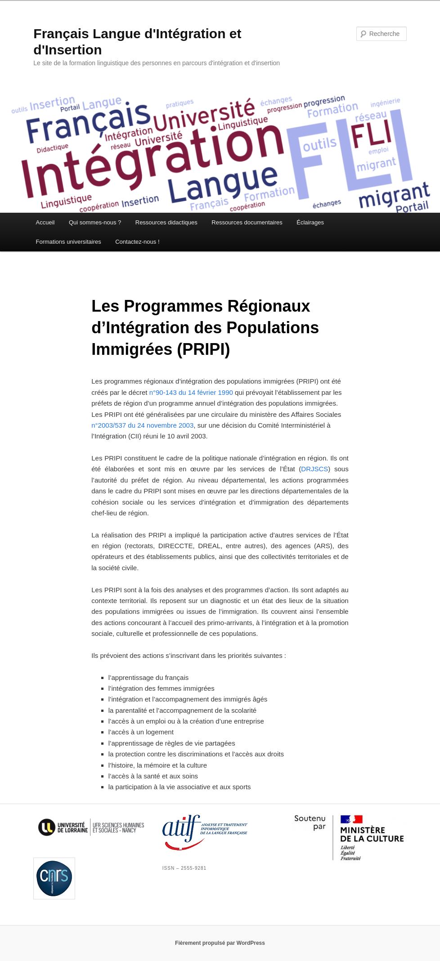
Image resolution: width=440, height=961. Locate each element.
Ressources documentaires (247, 222)
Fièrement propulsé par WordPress (220, 943)
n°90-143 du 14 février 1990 (191, 392)
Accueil (45, 222)
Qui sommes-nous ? (95, 222)
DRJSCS (314, 469)
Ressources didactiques (166, 222)
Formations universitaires (68, 241)
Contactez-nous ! (137, 241)
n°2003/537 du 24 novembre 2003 (142, 425)
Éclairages (310, 222)
